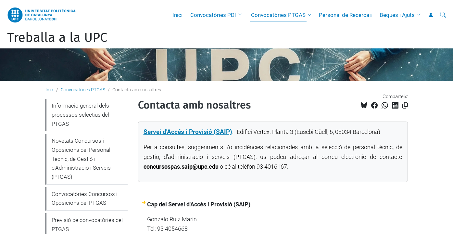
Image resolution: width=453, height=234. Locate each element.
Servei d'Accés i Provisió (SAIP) (188, 132)
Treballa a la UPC (57, 38)
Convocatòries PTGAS (278, 15)
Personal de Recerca (344, 15)
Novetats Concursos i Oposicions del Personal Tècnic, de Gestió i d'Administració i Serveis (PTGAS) (81, 158)
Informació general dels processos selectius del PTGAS (80, 114)
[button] (241, 15)
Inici (177, 15)
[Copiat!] (405, 105)
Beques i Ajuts (397, 15)
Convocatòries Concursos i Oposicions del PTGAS (85, 198)
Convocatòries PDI (213, 15)
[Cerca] (443, 15)
